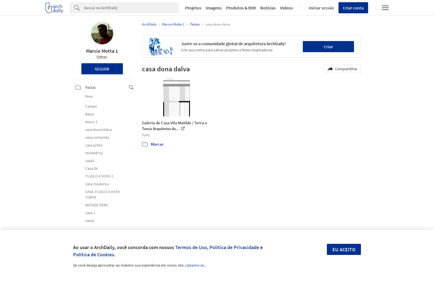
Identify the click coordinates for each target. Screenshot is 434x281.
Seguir (102, 69)
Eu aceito (343, 249)
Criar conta (353, 8)
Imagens (214, 8)
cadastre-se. (195, 265)
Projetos (193, 8)
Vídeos (286, 8)
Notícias (268, 8)
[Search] (131, 7)
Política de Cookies (93, 254)
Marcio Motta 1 (102, 51)
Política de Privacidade (234, 247)
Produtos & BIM (241, 8)
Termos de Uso (191, 247)
